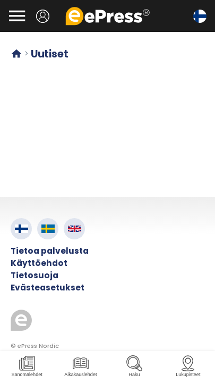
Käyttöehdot (39, 263)
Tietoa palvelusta (50, 250)
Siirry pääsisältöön (5, 5)
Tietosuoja (34, 275)
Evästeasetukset (47, 287)
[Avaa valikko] (16, 15)
